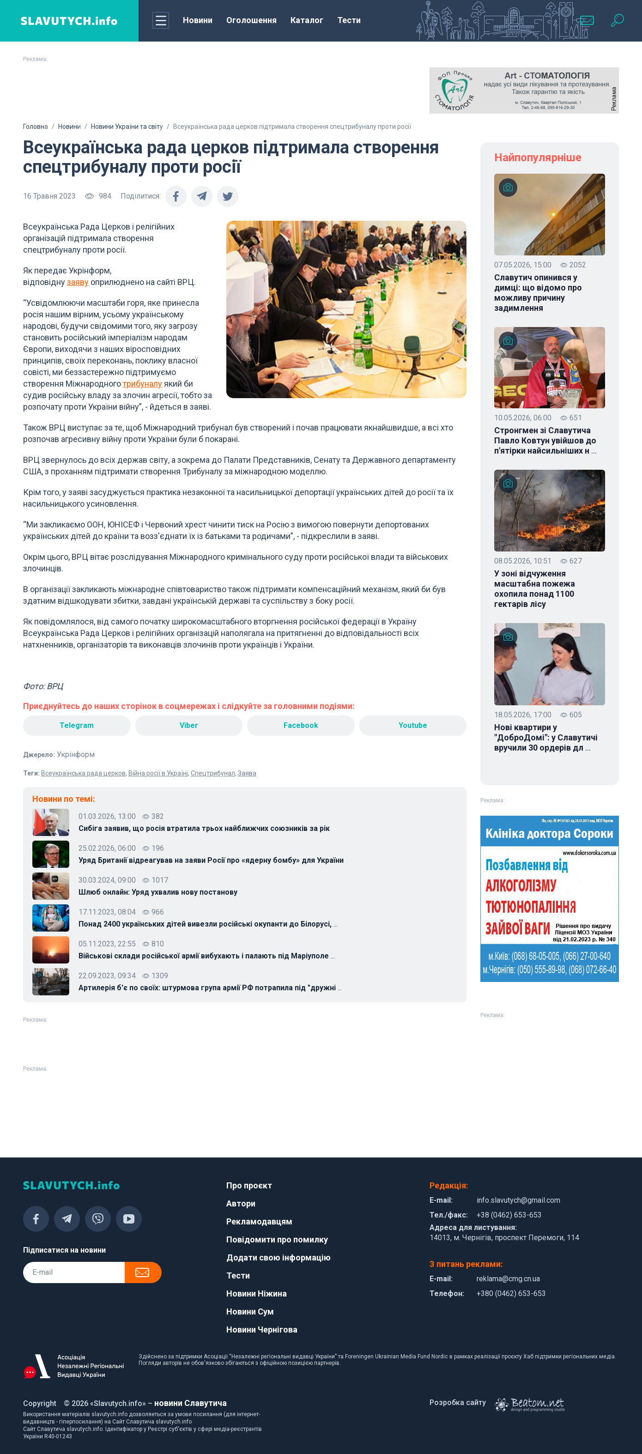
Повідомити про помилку (277, 1239)
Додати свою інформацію (278, 1257)
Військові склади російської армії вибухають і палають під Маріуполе (207, 956)
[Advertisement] (117, 90)
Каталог (307, 20)
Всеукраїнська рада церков (83, 773)
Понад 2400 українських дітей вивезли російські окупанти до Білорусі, (208, 924)
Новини (197, 20)
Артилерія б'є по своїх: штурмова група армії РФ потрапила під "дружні (210, 988)
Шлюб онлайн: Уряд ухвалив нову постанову (158, 892)
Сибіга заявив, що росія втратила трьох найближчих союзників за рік (204, 828)
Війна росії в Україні (158, 773)
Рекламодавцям (259, 1221)
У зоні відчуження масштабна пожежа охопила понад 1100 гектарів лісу (534, 589)
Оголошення (251, 20)
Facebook (301, 725)
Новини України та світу (127, 126)
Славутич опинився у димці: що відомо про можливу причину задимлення (538, 293)
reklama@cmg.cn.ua (508, 1278)
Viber (189, 725)
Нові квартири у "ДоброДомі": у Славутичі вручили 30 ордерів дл (546, 737)
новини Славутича (190, 1403)
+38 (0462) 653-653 (509, 1215)
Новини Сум (250, 1311)
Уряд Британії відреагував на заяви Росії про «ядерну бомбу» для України (211, 860)
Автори (240, 1203)
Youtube (413, 725)
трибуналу (142, 383)
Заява (247, 773)
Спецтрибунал (213, 773)
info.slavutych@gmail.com (518, 1200)
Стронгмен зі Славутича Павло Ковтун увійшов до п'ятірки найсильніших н (545, 440)
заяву (78, 282)
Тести (349, 20)
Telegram (77, 725)
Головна (35, 126)
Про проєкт (249, 1185)
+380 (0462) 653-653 (511, 1293)
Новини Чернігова (261, 1329)
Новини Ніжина (256, 1293)
